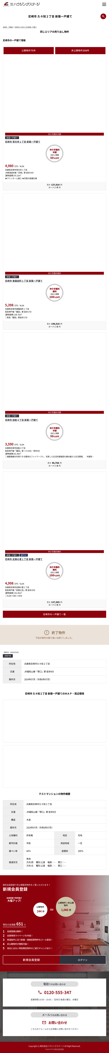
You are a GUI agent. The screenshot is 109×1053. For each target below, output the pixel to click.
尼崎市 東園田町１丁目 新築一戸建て (24, 280)
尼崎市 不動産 (8, 27)
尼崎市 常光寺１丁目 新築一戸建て (22, 141)
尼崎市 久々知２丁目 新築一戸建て (26, 27)
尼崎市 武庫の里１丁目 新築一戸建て (24, 559)
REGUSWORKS (59, 1049)
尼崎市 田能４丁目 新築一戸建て (21, 420)
